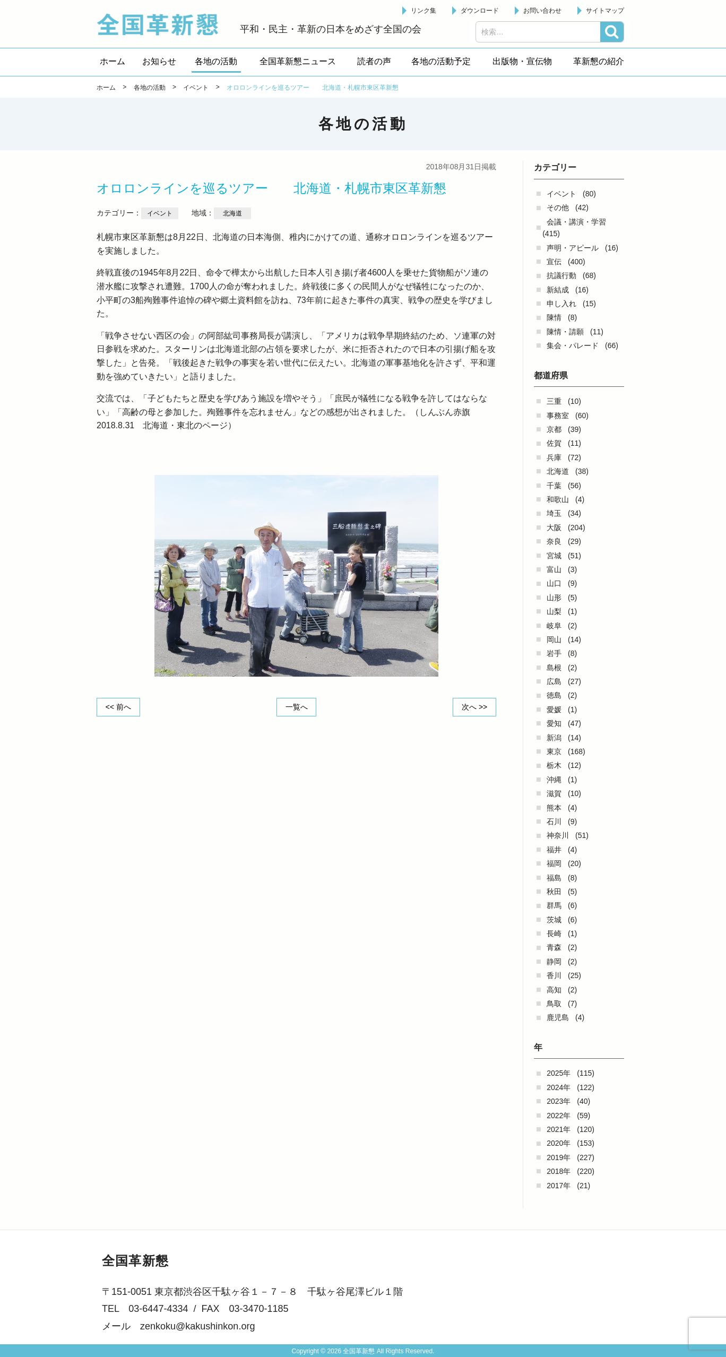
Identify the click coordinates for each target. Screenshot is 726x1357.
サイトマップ (605, 10)
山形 (554, 597)
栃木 (554, 765)
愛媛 (554, 709)
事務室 (558, 415)
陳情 (554, 317)
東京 (554, 751)
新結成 (558, 290)
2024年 (559, 1087)
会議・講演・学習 (576, 222)
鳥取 (554, 1003)
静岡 (554, 961)
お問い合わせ (542, 10)
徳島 (554, 695)
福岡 (554, 863)
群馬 (554, 905)
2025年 (559, 1073)
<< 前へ (118, 707)
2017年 (559, 1185)
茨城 (554, 919)
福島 (554, 878)
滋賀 (554, 793)
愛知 (554, 723)
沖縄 (554, 779)
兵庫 (554, 457)
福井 (554, 849)
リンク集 (423, 10)
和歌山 (558, 499)
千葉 (554, 485)
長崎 (554, 933)
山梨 (554, 611)
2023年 (559, 1101)
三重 (554, 401)
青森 (554, 947)
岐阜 (554, 625)
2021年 (559, 1129)
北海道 (558, 471)
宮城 (554, 555)
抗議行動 (561, 275)
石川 (554, 821)
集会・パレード (573, 345)
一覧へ (297, 707)
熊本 (554, 807)
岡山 (554, 639)
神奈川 (558, 835)
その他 (558, 207)
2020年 (559, 1143)
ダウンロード (480, 10)
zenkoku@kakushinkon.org (197, 1326)
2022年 (559, 1115)
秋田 (554, 891)
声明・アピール (573, 248)
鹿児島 (558, 1017)
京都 (554, 429)
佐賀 (554, 443)
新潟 (554, 737)
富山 (554, 569)
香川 (554, 975)
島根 (554, 667)
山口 (554, 583)
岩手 (554, 653)
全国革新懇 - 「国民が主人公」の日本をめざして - (163, 24)
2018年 (559, 1171)
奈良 (554, 541)
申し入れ (561, 303)
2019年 (559, 1157)
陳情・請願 (565, 331)
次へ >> (474, 707)
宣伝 (554, 261)
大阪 (554, 527)
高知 (554, 990)
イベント (561, 193)
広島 (554, 681)
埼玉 (554, 513)
